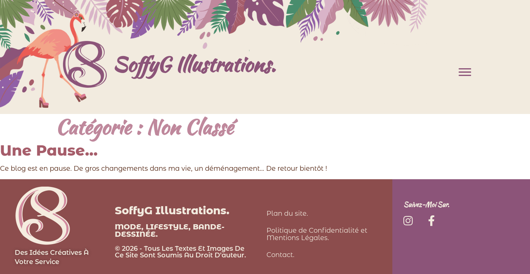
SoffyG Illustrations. (194, 64)
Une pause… (49, 150)
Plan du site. (287, 213)
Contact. (280, 255)
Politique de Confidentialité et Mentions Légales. (316, 234)
